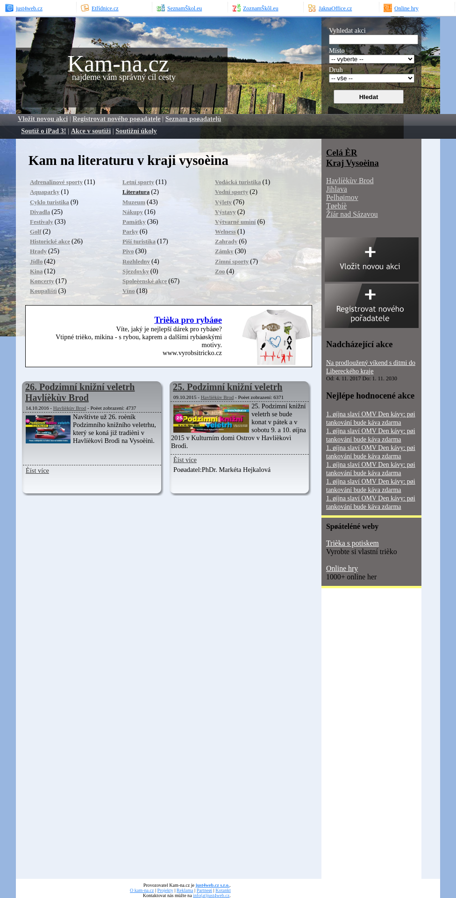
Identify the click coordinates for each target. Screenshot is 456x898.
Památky (134, 221)
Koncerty (42, 281)
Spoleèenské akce (144, 281)
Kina (36, 271)
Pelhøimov (342, 197)
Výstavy (225, 211)
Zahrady (226, 241)
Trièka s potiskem (352, 543)
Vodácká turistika (238, 181)
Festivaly (41, 221)
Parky (130, 231)
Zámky (224, 251)
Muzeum (133, 202)
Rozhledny (136, 261)
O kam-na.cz (142, 890)
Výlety (223, 202)
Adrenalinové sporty (56, 181)
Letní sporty (138, 181)
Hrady (38, 251)
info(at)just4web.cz (211, 895)
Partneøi (205, 890)
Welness (225, 231)
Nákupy (132, 211)
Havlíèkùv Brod (69, 408)
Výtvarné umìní (235, 221)
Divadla (40, 211)
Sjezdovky (135, 271)
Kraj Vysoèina (352, 163)
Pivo (128, 251)
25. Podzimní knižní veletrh (227, 387)
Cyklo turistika (49, 202)
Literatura (136, 191)
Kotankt (222, 890)
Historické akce (50, 241)
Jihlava (336, 189)
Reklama (185, 890)
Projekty (165, 890)
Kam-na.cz (118, 63)
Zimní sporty (232, 261)
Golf (35, 231)
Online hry (342, 568)
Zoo (220, 271)
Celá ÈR (341, 152)
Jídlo (36, 261)
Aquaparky (44, 191)
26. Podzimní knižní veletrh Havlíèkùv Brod (80, 392)
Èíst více (37, 470)
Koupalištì (43, 290)
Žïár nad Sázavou (352, 214)
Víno (128, 290)
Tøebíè (336, 206)
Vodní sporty (231, 191)
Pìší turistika (139, 241)
